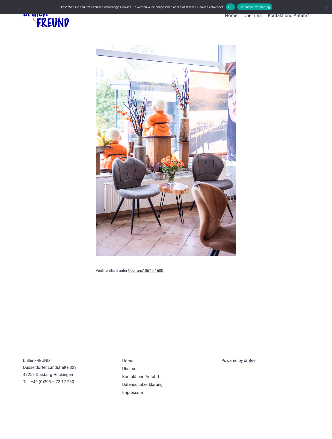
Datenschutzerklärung (142, 384)
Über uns (252, 15)
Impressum (132, 392)
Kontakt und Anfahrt (288, 15)
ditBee (250, 360)
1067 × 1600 (153, 270)
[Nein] (326, 7)
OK (230, 7)
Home (231, 15)
